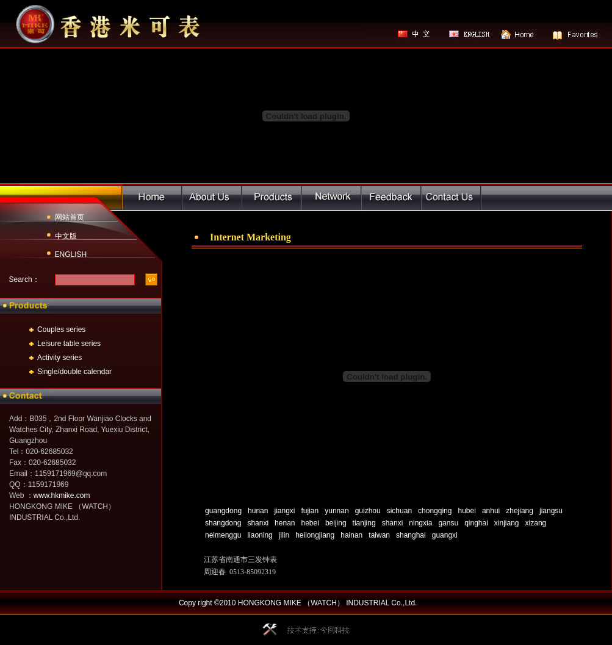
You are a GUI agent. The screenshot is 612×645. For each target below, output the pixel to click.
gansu (448, 523)
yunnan (336, 510)
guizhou (368, 510)
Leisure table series (69, 343)
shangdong (223, 523)
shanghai (411, 535)
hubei (466, 510)
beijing (336, 523)
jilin (284, 535)
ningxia (420, 523)
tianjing (364, 523)
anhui (491, 510)
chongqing (435, 510)
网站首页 (69, 217)
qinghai (476, 523)
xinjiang (506, 523)
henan (285, 523)
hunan (258, 510)
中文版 (66, 236)
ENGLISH (71, 254)
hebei (310, 523)
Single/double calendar (74, 371)
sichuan (399, 510)
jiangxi (284, 510)
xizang (536, 523)
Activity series (59, 357)
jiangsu (551, 510)
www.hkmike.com (62, 495)
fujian (310, 510)
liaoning (259, 535)
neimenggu (223, 535)
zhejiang (519, 510)
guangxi (445, 535)
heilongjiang (314, 535)
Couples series (61, 329)
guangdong (223, 510)
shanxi (257, 523)
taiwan (379, 535)
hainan (351, 535)
